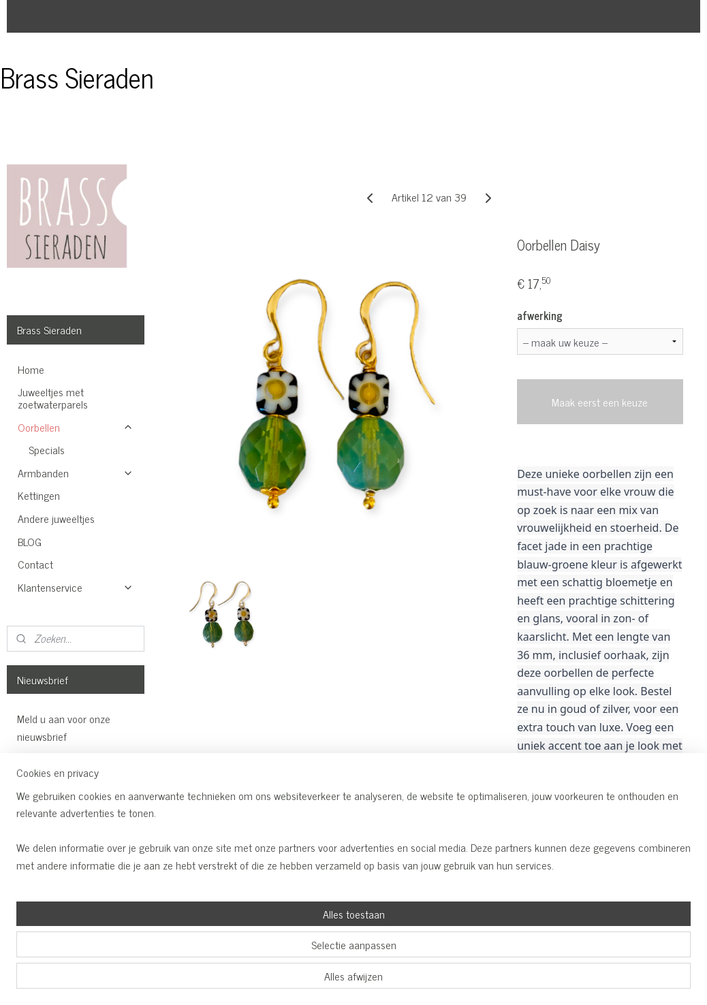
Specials (47, 449)
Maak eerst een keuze (600, 402)
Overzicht (550, 801)
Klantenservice (75, 587)
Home (31, 369)
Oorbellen (75, 427)
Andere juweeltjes (56, 518)
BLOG (30, 541)
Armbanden (75, 472)
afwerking (540, 315)
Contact (35, 564)
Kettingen (39, 495)
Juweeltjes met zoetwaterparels (53, 398)
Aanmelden (53, 773)
